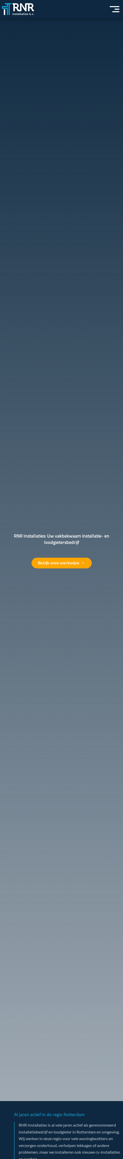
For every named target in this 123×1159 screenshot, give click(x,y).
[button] (114, 9)
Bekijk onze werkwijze (61, 562)
